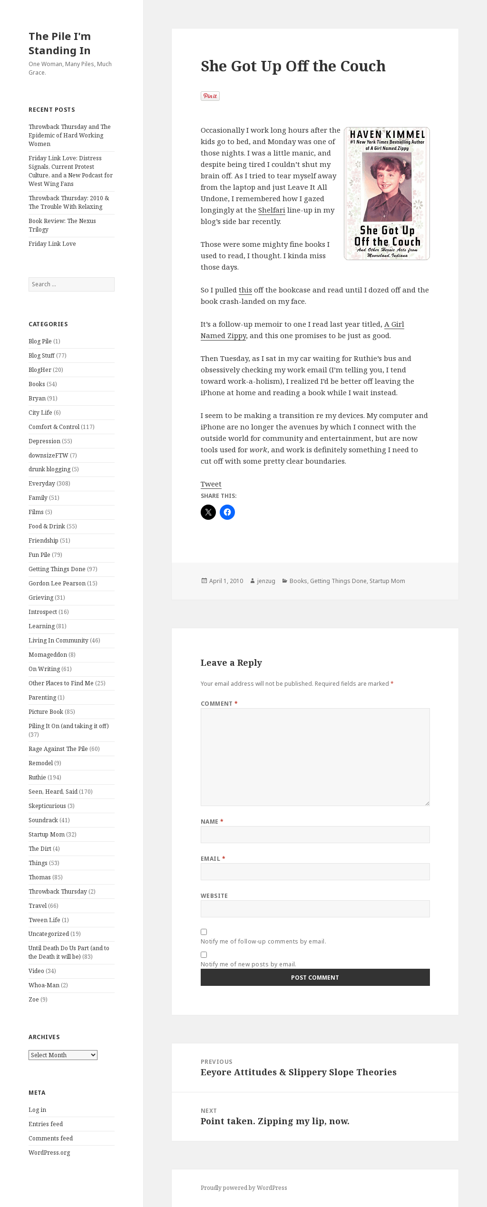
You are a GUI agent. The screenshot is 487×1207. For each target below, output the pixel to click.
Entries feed (46, 1124)
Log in (37, 1110)
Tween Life (44, 920)
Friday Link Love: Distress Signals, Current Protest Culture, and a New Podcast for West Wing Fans (71, 171)
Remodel (41, 763)
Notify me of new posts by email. (249, 964)
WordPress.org (49, 1153)
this (245, 289)
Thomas (40, 877)
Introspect (43, 612)
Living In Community (58, 640)
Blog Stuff (42, 355)
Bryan (37, 398)
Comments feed (51, 1138)
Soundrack (43, 820)
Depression (44, 441)
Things (38, 863)
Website (214, 896)
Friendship (43, 540)
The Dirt (40, 849)
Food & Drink (47, 526)
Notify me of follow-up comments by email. (264, 941)
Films (36, 512)
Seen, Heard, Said (53, 792)
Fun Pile (39, 555)
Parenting (42, 697)
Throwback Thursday (58, 891)
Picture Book (46, 712)
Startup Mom (47, 834)
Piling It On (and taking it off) (69, 726)
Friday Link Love (52, 244)
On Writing (44, 669)
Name (212, 822)
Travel (38, 906)
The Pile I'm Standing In (60, 43)
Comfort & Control (54, 427)
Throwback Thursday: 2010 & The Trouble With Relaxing (69, 202)
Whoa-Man (44, 985)
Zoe (34, 999)
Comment (219, 704)
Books (37, 384)
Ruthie (37, 777)
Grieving (41, 598)
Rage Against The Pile (58, 749)
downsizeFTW (48, 455)
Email (213, 859)
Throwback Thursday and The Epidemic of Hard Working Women (70, 135)
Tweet (211, 483)
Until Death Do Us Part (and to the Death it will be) (69, 952)
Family (38, 498)
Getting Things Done (57, 569)
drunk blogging (49, 469)
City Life (40, 413)
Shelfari (271, 209)
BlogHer (40, 370)
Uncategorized (49, 934)
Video (36, 971)
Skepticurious (47, 806)
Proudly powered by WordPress (244, 1188)
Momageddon (48, 655)
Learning (42, 626)
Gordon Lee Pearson (57, 583)
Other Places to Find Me (61, 683)
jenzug (266, 581)
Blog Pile (40, 341)
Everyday (42, 483)
